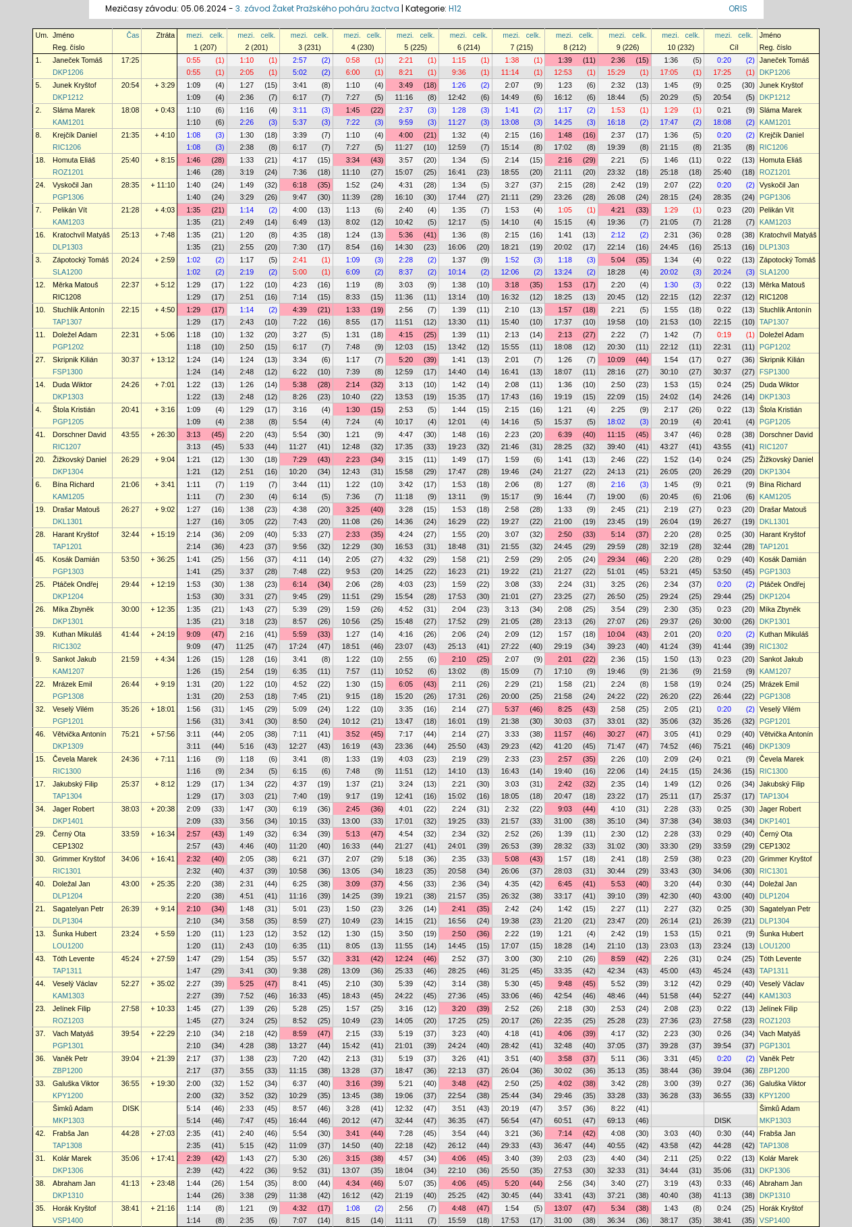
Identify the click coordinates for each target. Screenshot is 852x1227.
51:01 (616, 571)
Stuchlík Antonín (79, 310)
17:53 (457, 596)
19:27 (510, 521)
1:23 (565, 85)
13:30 (457, 322)
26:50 (616, 596)
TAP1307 (67, 322)
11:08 (351, 521)
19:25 (457, 821)
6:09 (353, 272)
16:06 (457, 247)
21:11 (563, 172)
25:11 (669, 796)
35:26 (130, 709)
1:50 (671, 659)
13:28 (351, 1070)
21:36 (669, 671)
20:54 (130, 85)
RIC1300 (67, 771)
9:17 (353, 796)
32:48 (563, 1045)
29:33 (510, 1145)
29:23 (510, 746)
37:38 (669, 821)
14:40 (457, 372)
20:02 (563, 247)
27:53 (563, 1170)
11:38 (298, 1195)
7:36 (300, 172)
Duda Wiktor (72, 384)
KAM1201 (68, 122)
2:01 (512, 359)
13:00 (351, 821)
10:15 (298, 821)
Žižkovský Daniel (80, 459)
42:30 (669, 896)
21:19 (404, 1195)
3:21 (512, 1133)
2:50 (246, 347)
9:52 (300, 1170)
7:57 (353, 671)
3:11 (300, 110)
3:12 (671, 983)
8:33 (353, 297)
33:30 (669, 846)
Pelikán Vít (70, 210)
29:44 (130, 584)
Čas (132, 35)
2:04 (459, 609)
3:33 (512, 734)
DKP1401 (68, 821)
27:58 (130, 1008)
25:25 (457, 1195)
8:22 (618, 1108)
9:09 (194, 634)
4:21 (618, 210)
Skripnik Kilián (75, 359)
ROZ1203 (68, 1021)
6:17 (300, 97)
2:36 (618, 60)
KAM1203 (68, 222)
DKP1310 (68, 1195)
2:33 (353, 534)
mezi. (194, 35)
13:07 (351, 1170)
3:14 (459, 983)
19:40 (563, 771)
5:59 (300, 634)
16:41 (457, 172)
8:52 (300, 1021)
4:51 (246, 896)
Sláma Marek (74, 110)
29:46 (563, 1095)
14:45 (457, 946)
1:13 (353, 210)
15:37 (563, 422)
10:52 (404, 671)
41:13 (130, 1183)
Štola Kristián (74, 409)
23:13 (563, 621)
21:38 (510, 721)
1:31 (353, 335)
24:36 (130, 759)
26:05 (669, 471)
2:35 (618, 784)
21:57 (510, 821)
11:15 (616, 434)
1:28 (459, 110)
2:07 (512, 85)
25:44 (510, 1095)
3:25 (353, 509)
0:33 (724, 1183)
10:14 (457, 272)
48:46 (616, 996)
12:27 (298, 746)
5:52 (618, 983)
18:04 (404, 1170)
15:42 (351, 1045)
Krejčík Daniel (75, 135)
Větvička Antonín (79, 734)
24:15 (669, 771)
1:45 (671, 85)
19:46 (510, 471)
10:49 (351, 921)
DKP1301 (68, 621)
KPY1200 (68, 1095)
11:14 (510, 72)
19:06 (404, 1095)
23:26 (563, 197)
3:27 (512, 185)
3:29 (246, 197)
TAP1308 (67, 1145)
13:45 (351, 1095)
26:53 (510, 846)
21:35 (130, 135)
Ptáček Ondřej (75, 584)
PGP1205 (68, 422)
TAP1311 (67, 971)
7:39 (353, 372)
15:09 (510, 671)
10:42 (404, 222)
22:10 (457, 1170)
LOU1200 (68, 946)
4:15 (406, 335)
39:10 (616, 896)
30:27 (616, 734)
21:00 (563, 521)
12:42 (457, 97)
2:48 (246, 372)
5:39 (300, 609)
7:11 (300, 734)
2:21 (406, 60)
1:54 (671, 359)
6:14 (300, 496)
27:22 (510, 646)
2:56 (406, 310)
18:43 (351, 996)
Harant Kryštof (75, 534)
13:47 (404, 721)
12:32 (404, 1108)
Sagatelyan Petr (78, 909)
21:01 (510, 596)
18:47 (404, 1070)
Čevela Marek (75, 759)
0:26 (724, 784)
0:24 (724, 384)
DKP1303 (68, 397)
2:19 (246, 272)
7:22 (353, 122)
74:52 (669, 746)
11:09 (298, 1145)
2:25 (618, 409)
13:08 (510, 122)
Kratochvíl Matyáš (81, 235)
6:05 (406, 684)
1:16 (246, 110)
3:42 (406, 484)
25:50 (457, 746)
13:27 (298, 1045)
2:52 (512, 834)
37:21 (616, 1195)
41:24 (669, 646)
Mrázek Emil (72, 684)
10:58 (298, 871)
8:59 (300, 921)
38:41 (130, 1208)
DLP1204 (67, 896)
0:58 (353, 60)
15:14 (510, 147)
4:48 (459, 1208)
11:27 (457, 122)
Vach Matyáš (73, 1033)
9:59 (406, 122)
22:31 (130, 335)
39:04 (130, 1058)
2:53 (406, 409)
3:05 (246, 521)
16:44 (563, 496)
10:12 (351, 721)
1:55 (671, 310)
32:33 (616, 1170)
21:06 (130, 484)
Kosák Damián (76, 559)
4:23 (300, 285)
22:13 (457, 1070)
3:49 (406, 85)
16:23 (457, 571)
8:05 (353, 946)
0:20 (724, 60)
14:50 (351, 1145)
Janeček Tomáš (78, 60)
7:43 (300, 521)
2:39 (194, 1158)
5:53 (618, 884)
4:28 (246, 1045)
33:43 (669, 871)
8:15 (353, 1220)
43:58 (669, 1145)
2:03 (565, 1158)
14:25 (563, 122)
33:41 (563, 1195)
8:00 (300, 1183)
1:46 (194, 160)
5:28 (300, 1008)
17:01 (404, 821)
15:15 (563, 222)
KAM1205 (68, 496)
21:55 (510, 546)
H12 (455, 8)
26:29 (130, 459)
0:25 (724, 85)
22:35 (563, 1021)
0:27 (724, 359)
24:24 (457, 1045)
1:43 (246, 609)
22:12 (669, 347)
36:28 (669, 1095)
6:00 (353, 72)
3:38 (246, 1195)
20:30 (616, 347)
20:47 (563, 796)
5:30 (512, 983)
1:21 (565, 409)
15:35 (457, 397)
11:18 (404, 496)
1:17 (565, 110)
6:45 (565, 884)
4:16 (406, 634)
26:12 (457, 1145)
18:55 (510, 172)
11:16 (404, 97)
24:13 (616, 471)
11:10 (351, 172)
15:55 (510, 347)
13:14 (457, 297)
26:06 (510, 871)
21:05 (669, 222)
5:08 (512, 859)
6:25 (300, 884)
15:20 (404, 696)
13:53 (404, 397)
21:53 (669, 322)
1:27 (246, 85)
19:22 (510, 571)
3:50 (406, 934)
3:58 (246, 921)
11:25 (245, 646)
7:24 (353, 422)
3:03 (406, 285)
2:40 (406, 210)
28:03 (563, 871)
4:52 (406, 609)
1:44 (459, 409)
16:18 (616, 122)
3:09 (353, 884)
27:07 (616, 621)
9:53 (353, 571)
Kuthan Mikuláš (77, 634)
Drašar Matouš (76, 509)
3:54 (618, 609)
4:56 (406, 884)
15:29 (616, 72)
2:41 (300, 260)
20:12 (351, 1120)
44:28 (130, 1133)
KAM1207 (68, 671)
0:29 (724, 559)
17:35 (404, 447)
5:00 (300, 272)
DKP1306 (68, 1170)
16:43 (510, 771)
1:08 (194, 135)
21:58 (563, 696)
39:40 (616, 447)
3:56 (246, 821)
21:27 (563, 471)
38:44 (669, 1070)
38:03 (130, 809)
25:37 (130, 784)
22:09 (616, 397)
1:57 (565, 310)
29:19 (563, 646)
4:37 (300, 784)
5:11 (618, 1058)
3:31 (246, 596)
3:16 (300, 409)
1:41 (512, 110)
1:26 (459, 85)
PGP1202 (68, 347)
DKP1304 (68, 471)
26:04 (669, 521)
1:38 (512, 60)
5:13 (353, 834)
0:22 (724, 160)
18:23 (404, 871)
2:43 (246, 322)
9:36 (459, 72)
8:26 (300, 397)
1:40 (194, 185)
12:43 (351, 471)
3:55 (246, 1070)
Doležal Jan (71, 884)
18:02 (616, 422)
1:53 (618, 110)
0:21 (724, 110)
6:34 (300, 834)
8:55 (353, 322)
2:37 (406, 110)
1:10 (246, 60)
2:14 (512, 160)
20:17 (510, 1021)
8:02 (353, 222)
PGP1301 (68, 1045)
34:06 (130, 859)
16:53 (404, 546)
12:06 (510, 272)
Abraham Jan (74, 1183)
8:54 (353, 247)
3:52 (353, 734)
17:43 (510, 397)
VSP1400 (68, 1220)
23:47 (616, 921)
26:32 (510, 896)
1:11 (194, 484)
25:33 (404, 971)
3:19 (246, 172)
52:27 (130, 983)
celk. (217, 35)
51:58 (669, 996)
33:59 (130, 834)
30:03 (563, 721)
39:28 (669, 1045)
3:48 (459, 1083)
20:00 (510, 696)
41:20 (563, 746)
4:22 (246, 1170)
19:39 (616, 147)
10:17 (404, 422)
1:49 (246, 185)
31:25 (510, 971)
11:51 (404, 322)
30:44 (616, 871)
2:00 (194, 1083)
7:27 (353, 97)
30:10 (669, 372)
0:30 (724, 884)
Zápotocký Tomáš (81, 260)
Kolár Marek (72, 1158)
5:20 (406, 359)
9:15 (353, 696)
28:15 (669, 197)
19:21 (404, 896)
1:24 (353, 235)
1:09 (194, 85)
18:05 (510, 796)
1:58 (459, 559)
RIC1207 (67, 447)
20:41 (130, 409)
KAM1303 (68, 996)
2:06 (512, 484)
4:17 (300, 160)
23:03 (669, 946)
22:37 (130, 285)
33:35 (563, 971)
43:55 (130, 434)
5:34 (618, 1208)
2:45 (618, 509)
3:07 (512, 534)
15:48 (404, 621)
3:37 (246, 571)
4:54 (406, 834)
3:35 (406, 709)
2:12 (618, 235)
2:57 (300, 60)
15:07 (404, 172)
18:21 (510, 247)
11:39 (351, 197)
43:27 (669, 447)
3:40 (512, 1158)
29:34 (616, 559)
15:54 (404, 596)
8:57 (300, 621)
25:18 (669, 172)
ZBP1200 (67, 1070)
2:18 (565, 1008)
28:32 (563, 846)
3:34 (353, 160)
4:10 (618, 809)
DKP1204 (68, 596)
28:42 (510, 1045)
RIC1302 (67, 646)
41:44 (130, 634)
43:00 (130, 884)
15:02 (457, 796)
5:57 (300, 958)
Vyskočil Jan (72, 185)
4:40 (618, 1158)
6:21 (300, 859)
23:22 (616, 796)
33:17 (563, 896)
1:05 (565, 210)
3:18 (512, 285)
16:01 (457, 721)
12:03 (404, 347)
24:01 (457, 846)
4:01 (406, 809)
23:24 (130, 934)
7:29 (300, 459)
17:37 (563, 322)
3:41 (300, 85)
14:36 (404, 521)
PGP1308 (68, 696)
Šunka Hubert (74, 934)
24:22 (616, 696)
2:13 (512, 335)
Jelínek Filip (71, 1008)
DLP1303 (67, 247)
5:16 (246, 746)
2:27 (618, 909)
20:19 (669, 422)
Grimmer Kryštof (79, 859)
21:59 (130, 659)
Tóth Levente (73, 958)
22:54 (457, 1095)
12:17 (457, 222)
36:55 (130, 1083)
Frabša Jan (70, 1133)
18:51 (351, 646)
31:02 (616, 846)
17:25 (130, 60)
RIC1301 (67, 871)
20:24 (130, 260)
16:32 (510, 297)
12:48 (351, 447)
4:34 (353, 1183)
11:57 (563, 734)
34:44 (669, 1170)
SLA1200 (67, 272)
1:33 (246, 160)
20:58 (457, 871)
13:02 (457, 671)
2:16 (565, 160)
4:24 (406, 534)
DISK (131, 1108)
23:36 (404, 746)
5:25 (246, 983)
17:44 (457, 197)
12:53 (563, 72)
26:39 (130, 909)
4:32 (406, 559)
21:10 (616, 946)
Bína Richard (73, 484)
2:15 (512, 135)
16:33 (351, 846)
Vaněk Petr (70, 1058)
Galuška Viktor (76, 1083)
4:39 (300, 310)
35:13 (616, 1070)
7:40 (300, 796)
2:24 (565, 584)
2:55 (246, 247)
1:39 (565, 60)
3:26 (406, 909)
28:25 (563, 447)
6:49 (300, 222)
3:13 (406, 384)
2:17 (671, 409)
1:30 (246, 135)
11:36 (404, 297)
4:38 (300, 509)
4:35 (300, 235)
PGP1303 (68, 571)
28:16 (616, 372)
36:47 (563, 1145)
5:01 (300, 909)
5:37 (300, 122)
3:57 (406, 160)
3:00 (512, 958)
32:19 (669, 546)
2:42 (618, 185)
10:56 (351, 621)
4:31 (406, 185)
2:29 (512, 684)
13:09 (351, 971)
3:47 (671, 434)
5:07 (406, 1183)
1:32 (459, 135)
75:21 (130, 734)
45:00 (669, 971)
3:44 (300, 484)
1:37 (459, 260)
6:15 (300, 771)
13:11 (457, 496)
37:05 (616, 1045)
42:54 (563, 996)
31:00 (563, 821)
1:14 (246, 210)
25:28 (616, 1021)
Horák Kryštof (74, 1208)
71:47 (616, 746)
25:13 (130, 235)
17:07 (510, 946)
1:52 (353, 185)
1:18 (565, 260)
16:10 (404, 197)
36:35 (457, 1120)
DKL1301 (67, 521)
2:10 (512, 310)
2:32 (618, 85)
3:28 (406, 509)
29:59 (616, 546)
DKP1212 (68, 97)
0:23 (724, 210)
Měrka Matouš (75, 285)
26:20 (669, 696)
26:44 (130, 684)
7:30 (300, 247)
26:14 (669, 921)
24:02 (669, 397)
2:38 (246, 147)
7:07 (300, 1220)
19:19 (563, 397)
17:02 (563, 147)
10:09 (616, 359)
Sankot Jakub (74, 659)
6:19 (300, 809)
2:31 (671, 235)
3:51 (512, 1058)
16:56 (457, 921)
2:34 (671, 584)
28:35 (130, 185)
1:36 (671, 60)
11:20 (298, 846)
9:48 (565, 983)
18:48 (457, 546)
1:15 (459, 60)
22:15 (669, 297)
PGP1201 (68, 721)
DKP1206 (68, 72)
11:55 (404, 946)
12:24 (404, 958)
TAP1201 (67, 546)
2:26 (246, 122)
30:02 (563, 1070)
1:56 (246, 559)
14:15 (404, 921)
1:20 (246, 235)
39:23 (616, 646)
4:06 (565, 1033)
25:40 (130, 160)
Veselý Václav (75, 983)
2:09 (246, 534)
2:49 (246, 222)
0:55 (194, 60)
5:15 (246, 1145)
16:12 (563, 97)
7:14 (300, 297)
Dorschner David (79, 434)
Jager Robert (73, 809)
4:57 (406, 1158)
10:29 (298, 1095)
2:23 (512, 434)
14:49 (510, 97)
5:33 (246, 447)
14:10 (510, 222)
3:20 (671, 884)
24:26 (130, 384)
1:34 (459, 160)
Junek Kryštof (74, 85)
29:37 (669, 621)
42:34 (616, 971)
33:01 (616, 721)
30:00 (130, 609)
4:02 (565, 1083)
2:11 (459, 684)
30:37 (130, 359)
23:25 (563, 596)
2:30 (246, 496)
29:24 (669, 596)
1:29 (671, 110)
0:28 (724, 235)
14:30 (404, 247)
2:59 (512, 559)
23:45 (616, 521)
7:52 (246, 996)
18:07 (563, 372)
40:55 (616, 1145)
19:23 (457, 447)
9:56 (300, 546)
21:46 (510, 447)
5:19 (406, 1033)
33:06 (510, 996)
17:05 (669, 72)
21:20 (563, 921)
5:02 (300, 72)
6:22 (300, 372)
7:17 (406, 734)
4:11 (300, 559)
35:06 (669, 721)
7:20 (300, 1058)
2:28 (406, 260)
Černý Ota (69, 834)
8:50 (300, 721)
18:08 (130, 110)
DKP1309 (68, 746)
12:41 (404, 796)
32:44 (130, 534)
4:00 (406, 135)
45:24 (130, 958)
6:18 (300, 185)
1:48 (565, 135)
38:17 (669, 1220)
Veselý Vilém (73, 709)
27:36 (457, 996)
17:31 (457, 696)
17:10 (563, 671)
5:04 (618, 260)
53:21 (669, 571)
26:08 (616, 197)
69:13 (616, 1120)
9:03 (565, 809)
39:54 (130, 1033)
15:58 (404, 471)
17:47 (669, 122)
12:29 (351, 546)
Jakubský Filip (75, 784)
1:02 (194, 260)
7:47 (246, 1120)
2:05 (246, 72)
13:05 (351, 871)
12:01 (457, 422)
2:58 (512, 509)
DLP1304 (67, 921)
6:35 (300, 671)
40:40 (669, 1195)
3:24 (406, 784)
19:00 (616, 496)
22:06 (616, 771)
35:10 (616, 821)
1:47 (246, 809)
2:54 (246, 671)
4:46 (246, 846)
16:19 (351, 746)
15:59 (457, 1220)
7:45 (300, 696)
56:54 (510, 1120)
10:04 (616, 634)
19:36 (616, 222)
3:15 (406, 459)
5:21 (406, 1083)
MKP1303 (68, 1120)
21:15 (669, 147)
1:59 (512, 459)
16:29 (457, 521)
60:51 (563, 1120)
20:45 (616, 297)
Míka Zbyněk (73, 609)
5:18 (406, 859)
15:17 (510, 496)
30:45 (510, 1195)
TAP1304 (67, 796)
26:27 (130, 509)
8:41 (300, 983)
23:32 (616, 172)
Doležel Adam (75, 335)
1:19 (353, 285)
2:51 (246, 297)
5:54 (300, 422)
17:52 (457, 621)
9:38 (300, 971)
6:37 (300, 1083)
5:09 (300, 709)
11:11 (404, 1220)
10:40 (351, 397)
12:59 (457, 147)
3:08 (512, 584)
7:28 (406, 1133)
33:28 (616, 1095)
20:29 (669, 97)
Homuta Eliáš (74, 160)
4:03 (406, 584)
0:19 (724, 335)
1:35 (194, 210)
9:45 (300, 596)
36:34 (616, 1220)
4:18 (512, 1033)
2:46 (618, 459)
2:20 (618, 285)
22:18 (404, 1145)
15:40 (510, 322)
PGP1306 (68, 197)
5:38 (300, 384)
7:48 (353, 347)
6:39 (565, 434)
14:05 (404, 1021)
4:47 (406, 434)
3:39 (300, 135)
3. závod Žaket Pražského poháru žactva (317, 8)
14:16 (510, 422)
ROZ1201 (68, 172)
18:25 (563, 297)
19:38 (510, 921)
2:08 (512, 384)
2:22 (618, 335)
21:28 (130, 210)
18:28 (616, 272)
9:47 (300, 197)
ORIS (738, 8)
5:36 (406, 235)
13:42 (457, 347)
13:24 (563, 272)
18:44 (616, 97)
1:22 (246, 285)
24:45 (669, 247)
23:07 (404, 646)
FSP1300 (67, 372)
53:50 (130, 559)
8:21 (406, 72)
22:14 (616, 247)
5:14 (618, 534)
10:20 (298, 471)
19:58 (616, 322)
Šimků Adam (73, 1108)
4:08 (618, 1133)
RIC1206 (67, 147)
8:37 (406, 272)
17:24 (298, 646)
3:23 (459, 1033)
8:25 (565, 709)
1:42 (671, 335)
